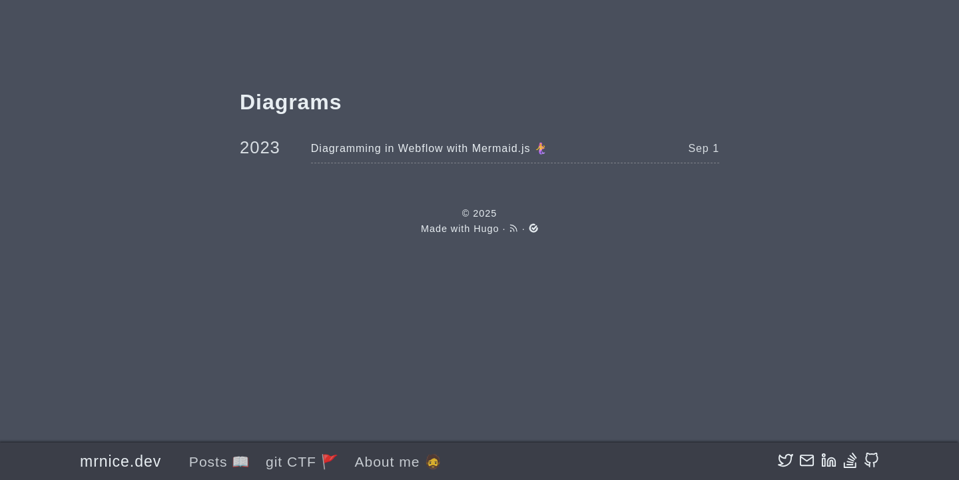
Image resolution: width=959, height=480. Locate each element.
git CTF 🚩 (302, 461)
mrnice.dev (120, 461)
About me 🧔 (398, 461)
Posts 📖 (219, 461)
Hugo (486, 228)
